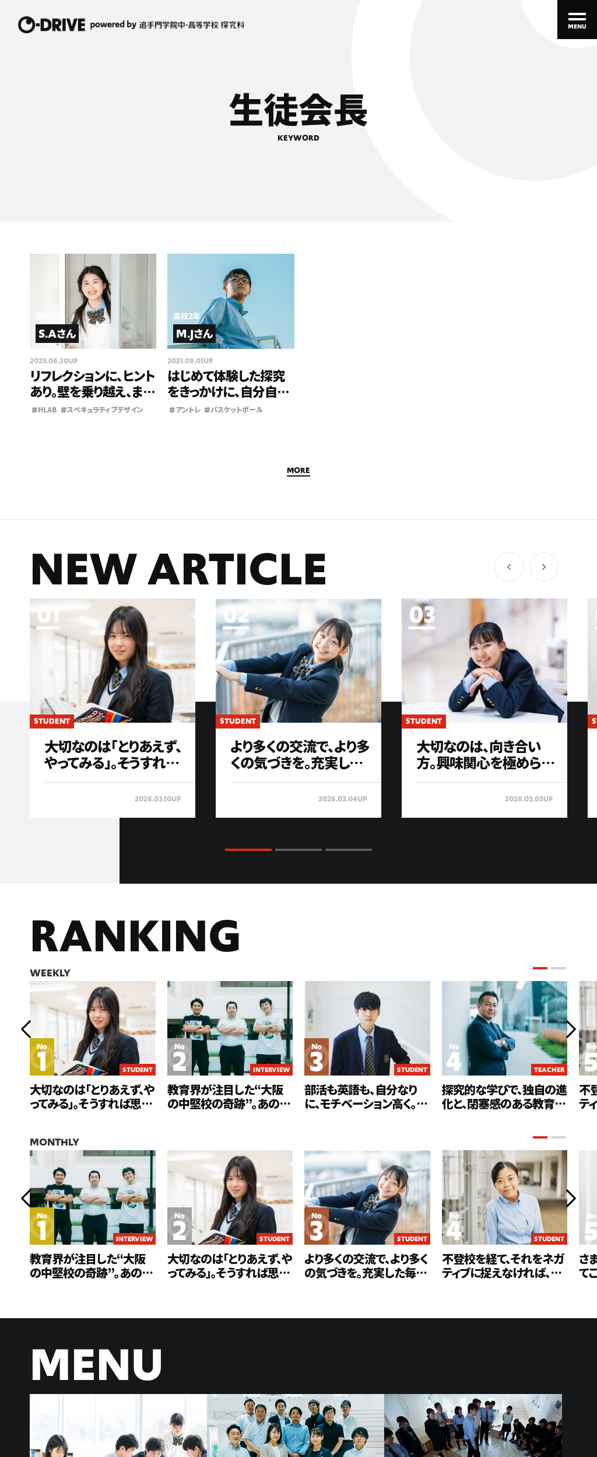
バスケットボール (233, 409)
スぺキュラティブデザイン (102, 409)
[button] (544, 567)
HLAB (44, 409)
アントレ (185, 409)
